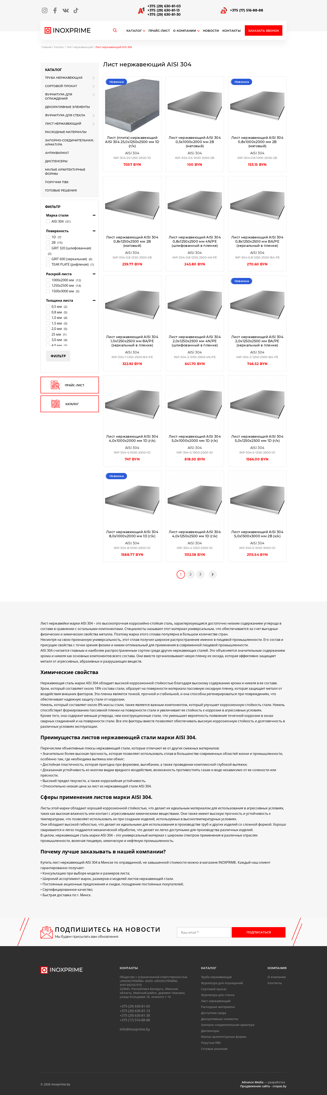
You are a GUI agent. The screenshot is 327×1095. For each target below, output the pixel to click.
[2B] (47, 242)
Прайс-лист (159, 31)
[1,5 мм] (47, 323)
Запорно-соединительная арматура (69, 142)
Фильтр (58, 356)
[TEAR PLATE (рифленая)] (47, 264)
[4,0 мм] (47, 345)
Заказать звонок (263, 31)
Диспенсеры (56, 161)
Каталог (134, 31)
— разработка (263, 1082)
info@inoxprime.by (135, 1029)
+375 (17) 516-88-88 (246, 10)
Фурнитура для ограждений (58, 96)
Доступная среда (213, 1013)
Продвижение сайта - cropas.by (263, 1086)
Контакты (231, 31)
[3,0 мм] (47, 339)
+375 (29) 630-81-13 (163, 10)
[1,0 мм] (47, 317)
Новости (211, 31)
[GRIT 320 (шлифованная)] (47, 247)
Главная (46, 47)
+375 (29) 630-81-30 (164, 14)
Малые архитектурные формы (65, 172)
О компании (186, 31)
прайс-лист (67, 385)
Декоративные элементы (67, 107)
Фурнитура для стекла (65, 115)
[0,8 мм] (47, 312)
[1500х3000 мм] (47, 291)
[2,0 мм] (47, 328)
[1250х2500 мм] (47, 285)
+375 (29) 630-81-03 (164, 6)
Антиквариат (57, 153)
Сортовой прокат (61, 86)
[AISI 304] (47, 221)
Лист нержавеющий (80, 47)
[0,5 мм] (47, 306)
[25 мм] (47, 334)
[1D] (47, 236)
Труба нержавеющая (63, 78)
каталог (65, 403)
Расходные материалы (66, 132)
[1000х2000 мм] (47, 279)
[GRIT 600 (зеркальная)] (47, 258)
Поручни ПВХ (56, 182)
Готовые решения (61, 190)
